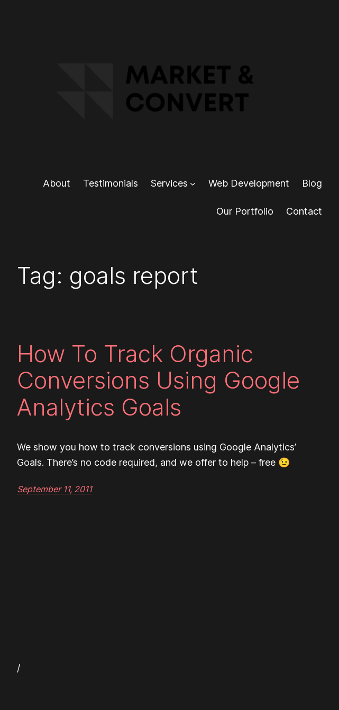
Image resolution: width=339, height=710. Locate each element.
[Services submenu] (193, 184)
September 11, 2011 (54, 489)
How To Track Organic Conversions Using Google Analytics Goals (158, 380)
